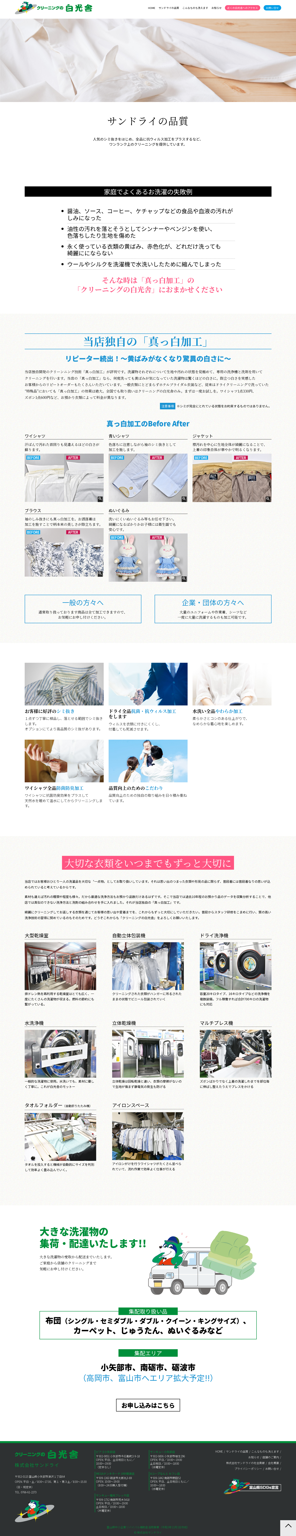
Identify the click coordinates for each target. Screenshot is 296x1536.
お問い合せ (272, 8)
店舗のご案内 (270, 1457)
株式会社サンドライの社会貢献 (245, 1463)
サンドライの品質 (169, 8)
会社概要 (273, 1463)
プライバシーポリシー (248, 1469)
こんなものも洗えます (195, 8)
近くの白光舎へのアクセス (242, 8)
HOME (151, 8)
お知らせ (216, 8)
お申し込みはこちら (148, 1405)
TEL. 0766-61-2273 (26, 1492)
